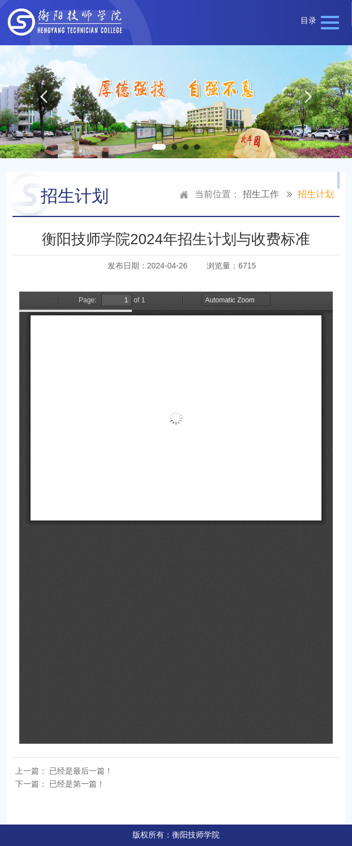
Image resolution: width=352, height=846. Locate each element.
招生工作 (261, 194)
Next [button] (308, 102)
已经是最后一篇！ (81, 770)
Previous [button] (43, 102)
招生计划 (316, 194)
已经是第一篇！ (77, 783)
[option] (176, 101)
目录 (308, 20)
